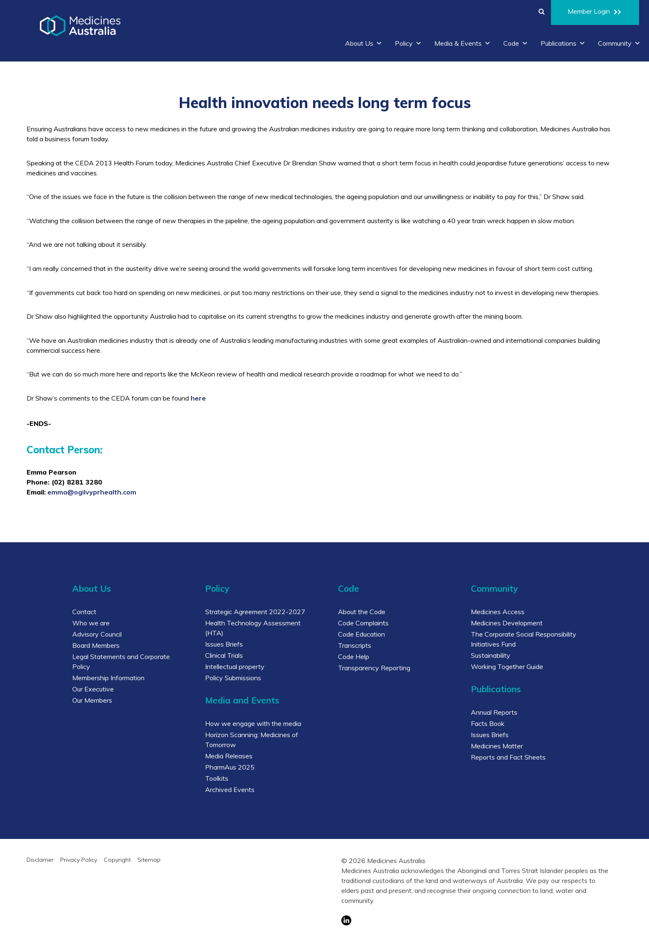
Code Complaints (363, 623)
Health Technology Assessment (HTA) (253, 628)
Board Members (96, 645)
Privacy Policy (78, 859)
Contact (84, 612)
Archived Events (230, 789)
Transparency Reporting (374, 668)
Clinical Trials (224, 655)
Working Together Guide (507, 666)
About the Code (361, 612)
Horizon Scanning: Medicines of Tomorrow (251, 739)
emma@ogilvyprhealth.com (91, 492)
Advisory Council (97, 634)
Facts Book (488, 723)
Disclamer (40, 859)
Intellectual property (234, 666)
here (198, 398)
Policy (408, 43)
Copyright (117, 859)
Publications (563, 43)
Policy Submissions (233, 678)
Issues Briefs (224, 644)
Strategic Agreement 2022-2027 (255, 612)
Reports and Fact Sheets (508, 757)
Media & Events (462, 43)
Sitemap (149, 859)
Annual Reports (494, 712)
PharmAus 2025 (230, 767)
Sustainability (490, 655)
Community (619, 43)
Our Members (92, 700)
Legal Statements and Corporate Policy (121, 661)
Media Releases (228, 756)
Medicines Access (497, 612)
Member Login (595, 12)
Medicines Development (507, 623)
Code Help (353, 656)
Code (515, 43)
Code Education (361, 634)
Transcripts (354, 645)
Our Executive (93, 689)
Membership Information (108, 678)
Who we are (91, 623)
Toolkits (216, 778)
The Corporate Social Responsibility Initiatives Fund (523, 639)
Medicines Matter (497, 746)
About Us (363, 43)
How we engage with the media (253, 723)
